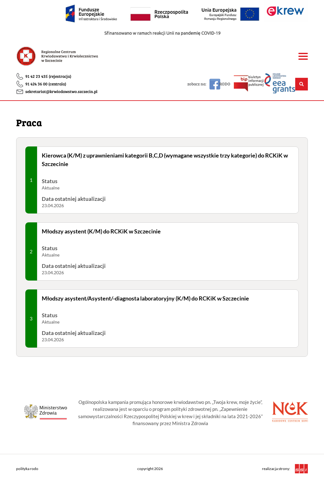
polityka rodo (27, 468)
